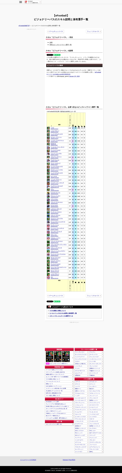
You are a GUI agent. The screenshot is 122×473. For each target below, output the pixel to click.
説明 (51, 42)
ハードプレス (78, 366)
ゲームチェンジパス (56, 31)
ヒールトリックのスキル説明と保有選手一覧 (63, 313)
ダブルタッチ (93, 381)
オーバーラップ (93, 373)
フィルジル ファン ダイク (57, 147)
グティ (55, 189)
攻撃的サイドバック (94, 368)
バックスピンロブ (94, 414)
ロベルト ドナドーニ (56, 137)
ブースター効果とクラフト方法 (54, 369)
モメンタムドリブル (94, 391)
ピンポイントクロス (80, 416)
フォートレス (93, 444)
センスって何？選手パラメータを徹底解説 (57, 376)
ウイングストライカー (81, 359)
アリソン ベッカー (55, 196)
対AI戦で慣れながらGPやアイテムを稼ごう (57, 406)
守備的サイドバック (94, 370)
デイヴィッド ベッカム (57, 170)
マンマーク (78, 437)
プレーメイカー (93, 366)
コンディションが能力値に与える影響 (56, 388)
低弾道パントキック (94, 426)
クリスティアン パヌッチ (57, 183)
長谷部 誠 (54, 144)
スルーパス (78, 414)
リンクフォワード (80, 356)
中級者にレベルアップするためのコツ (56, 413)
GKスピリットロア (80, 435)
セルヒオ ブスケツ (55, 261)
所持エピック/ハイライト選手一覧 (61, 45)
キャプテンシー (79, 449)
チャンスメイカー (94, 356)
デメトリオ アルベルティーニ (58, 268)
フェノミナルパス (93, 31)
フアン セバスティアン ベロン (59, 245)
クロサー (77, 361)
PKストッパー (79, 433)
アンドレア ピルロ (55, 151)
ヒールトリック (93, 407)
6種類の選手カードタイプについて (55, 374)
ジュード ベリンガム (56, 154)
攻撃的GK (77, 375)
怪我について (49, 383)
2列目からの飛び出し (80, 363)
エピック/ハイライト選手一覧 (54, 424)
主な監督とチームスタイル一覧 (54, 390)
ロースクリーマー (94, 405)
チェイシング (93, 437)
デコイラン (92, 352)
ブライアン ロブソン (56, 157)
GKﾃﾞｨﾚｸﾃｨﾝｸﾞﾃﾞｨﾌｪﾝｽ (95, 433)
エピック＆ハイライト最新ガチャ (58, 357)
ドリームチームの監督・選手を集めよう (56, 418)
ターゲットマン (93, 354)
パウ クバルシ (54, 199)
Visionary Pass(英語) (69, 460)
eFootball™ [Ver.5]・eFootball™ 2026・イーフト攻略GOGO (61, 470)
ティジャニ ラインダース (57, 229)
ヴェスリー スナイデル (57, 219)
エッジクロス (93, 416)
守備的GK (92, 375)
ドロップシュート (80, 402)
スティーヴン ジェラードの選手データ (61, 316)
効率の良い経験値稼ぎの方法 (53, 393)
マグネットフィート (94, 393)
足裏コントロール (80, 391)
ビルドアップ (78, 373)
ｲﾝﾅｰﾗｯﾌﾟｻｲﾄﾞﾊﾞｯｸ (80, 370)
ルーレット (92, 384)
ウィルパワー (78, 412)
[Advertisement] (61, 8)
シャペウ (77, 386)
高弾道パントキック (80, 428)
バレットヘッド (93, 395)
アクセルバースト (80, 393)
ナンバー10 (92, 361)
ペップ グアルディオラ (57, 134)
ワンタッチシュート (80, 409)
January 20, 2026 (74, 76)
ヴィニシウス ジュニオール (58, 222)
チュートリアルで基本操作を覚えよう (56, 404)
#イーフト (50, 74)
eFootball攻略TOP (24, 25)
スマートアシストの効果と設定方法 (55, 372)
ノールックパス (79, 421)
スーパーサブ (78, 451)
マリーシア (92, 435)
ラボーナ (91, 419)
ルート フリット (55, 271)
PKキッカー (92, 430)
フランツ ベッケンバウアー (58, 251)
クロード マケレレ (55, 216)
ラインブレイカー (80, 352)
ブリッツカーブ (93, 398)
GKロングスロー (79, 430)
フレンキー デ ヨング (56, 232)
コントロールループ (80, 400)
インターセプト (79, 440)
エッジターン (93, 386)
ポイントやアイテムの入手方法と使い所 (56, 408)
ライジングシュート (94, 402)
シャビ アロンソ (55, 131)
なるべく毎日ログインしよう (53, 411)
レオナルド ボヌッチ (56, 209)
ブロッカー (92, 440)
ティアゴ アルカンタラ (57, 167)
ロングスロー (93, 428)
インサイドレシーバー (95, 359)
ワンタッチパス (93, 412)
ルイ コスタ (55, 177)
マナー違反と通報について (53, 395)
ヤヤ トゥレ (54, 235)
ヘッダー (77, 395)
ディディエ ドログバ (56, 212)
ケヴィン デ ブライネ (56, 248)
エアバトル (78, 442)
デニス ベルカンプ (55, 164)
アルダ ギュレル (55, 160)
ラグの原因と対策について (58, 310)
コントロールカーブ (80, 398)
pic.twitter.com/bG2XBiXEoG (61, 74)
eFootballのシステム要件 (52, 401)
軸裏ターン (78, 388)
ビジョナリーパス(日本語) (28, 460)
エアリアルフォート (94, 447)
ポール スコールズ (55, 258)
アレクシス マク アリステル (58, 255)
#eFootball (98, 72)
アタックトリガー (94, 449)
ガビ (54, 277)
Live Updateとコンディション (54, 386)
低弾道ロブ (78, 426)
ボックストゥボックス (95, 363)
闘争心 (91, 451)
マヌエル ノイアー (55, 238)
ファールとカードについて (53, 381)
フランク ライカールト (57, 203)
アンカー (77, 368)
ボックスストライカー (81, 354)
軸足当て (91, 388)
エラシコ (77, 384)
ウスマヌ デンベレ (55, 193)
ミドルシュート (79, 405)
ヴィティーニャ (55, 225)
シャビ (54, 128)
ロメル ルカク (54, 206)
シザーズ (77, 381)
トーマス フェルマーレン (57, 141)
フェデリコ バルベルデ (57, 186)
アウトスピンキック (80, 419)
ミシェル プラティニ (56, 180)
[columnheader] (59, 120)
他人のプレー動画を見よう (53, 415)
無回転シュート (93, 400)
